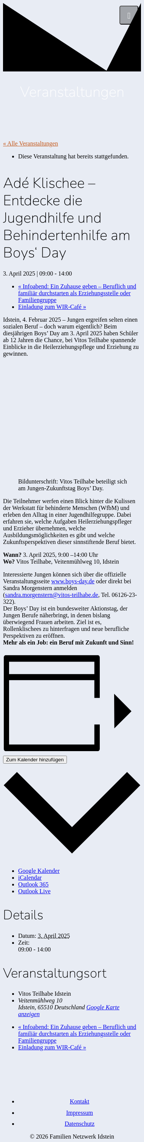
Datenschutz (79, 1123)
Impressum (79, 1112)
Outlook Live (34, 891)
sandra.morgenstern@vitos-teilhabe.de (51, 595)
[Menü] (128, 15)
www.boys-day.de (72, 581)
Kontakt (80, 1101)
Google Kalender (39, 871)
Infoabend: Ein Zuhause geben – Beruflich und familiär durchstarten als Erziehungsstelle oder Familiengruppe (77, 293)
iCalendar (30, 877)
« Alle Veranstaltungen (30, 143)
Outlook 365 (33, 884)
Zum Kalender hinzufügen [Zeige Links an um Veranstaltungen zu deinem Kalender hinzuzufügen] (35, 759)
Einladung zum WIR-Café (52, 307)
